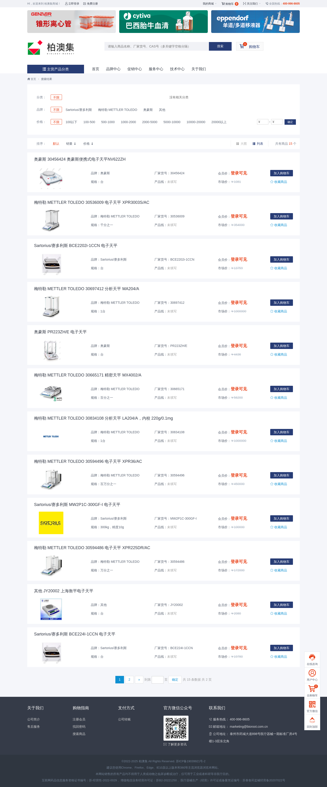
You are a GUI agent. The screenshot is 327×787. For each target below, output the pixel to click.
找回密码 (79, 726)
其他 (162, 110)
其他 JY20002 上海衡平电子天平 (63, 591)
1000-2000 (128, 122)
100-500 (89, 122)
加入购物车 (282, 173)
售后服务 (33, 726)
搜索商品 (79, 734)
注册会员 (79, 719)
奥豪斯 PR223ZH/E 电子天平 (60, 332)
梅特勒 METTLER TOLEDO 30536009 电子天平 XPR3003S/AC (91, 202)
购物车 (230, 4)
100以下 (71, 122)
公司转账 (124, 719)
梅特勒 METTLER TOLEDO (117, 110)
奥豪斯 (148, 110)
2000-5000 (149, 122)
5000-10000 (172, 122)
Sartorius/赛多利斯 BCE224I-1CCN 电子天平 (74, 634)
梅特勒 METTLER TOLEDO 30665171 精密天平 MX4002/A (87, 375)
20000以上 (219, 122)
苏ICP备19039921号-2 (191, 761)
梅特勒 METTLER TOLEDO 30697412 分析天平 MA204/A (86, 288)
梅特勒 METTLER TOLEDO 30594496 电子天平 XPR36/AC (88, 461)
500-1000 (108, 122)
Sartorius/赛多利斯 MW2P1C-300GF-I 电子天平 (77, 504)
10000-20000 (196, 122)
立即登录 (72, 3)
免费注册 (90, 3)
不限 (56, 97)
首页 (95, 69)
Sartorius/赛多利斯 (79, 110)
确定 (290, 122)
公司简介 (33, 719)
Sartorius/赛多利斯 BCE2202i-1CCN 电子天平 (75, 245)
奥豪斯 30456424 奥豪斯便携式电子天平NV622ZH (80, 159)
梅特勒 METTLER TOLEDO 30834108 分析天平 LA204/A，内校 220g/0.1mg (103, 418)
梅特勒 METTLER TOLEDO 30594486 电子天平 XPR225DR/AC (92, 547)
